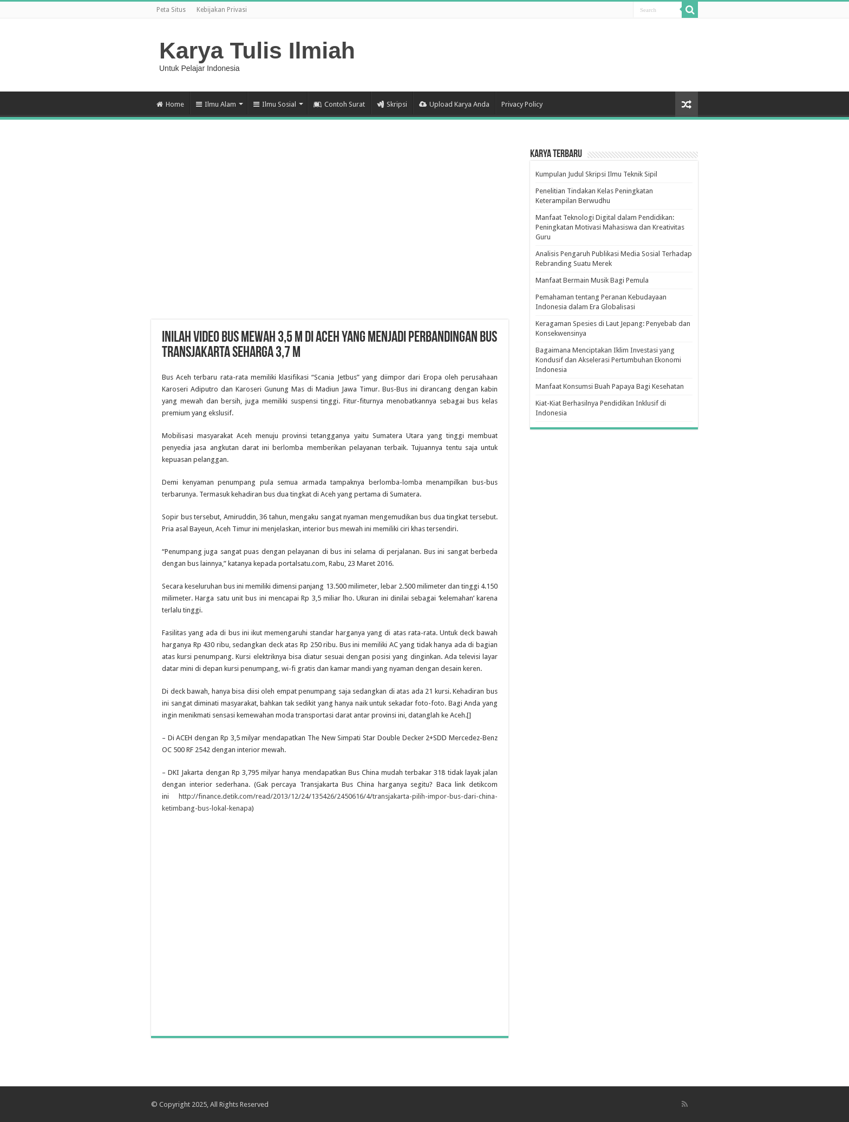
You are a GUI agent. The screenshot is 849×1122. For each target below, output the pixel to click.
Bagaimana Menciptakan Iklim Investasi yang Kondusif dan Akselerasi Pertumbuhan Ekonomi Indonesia (608, 360)
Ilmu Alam (216, 104)
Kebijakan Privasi (222, 10)
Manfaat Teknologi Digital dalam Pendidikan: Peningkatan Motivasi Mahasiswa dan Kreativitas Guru (609, 227)
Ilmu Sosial (274, 104)
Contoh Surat (339, 104)
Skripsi (392, 104)
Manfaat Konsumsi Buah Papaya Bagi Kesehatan (609, 386)
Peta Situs (171, 10)
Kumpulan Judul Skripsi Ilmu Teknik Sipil (596, 174)
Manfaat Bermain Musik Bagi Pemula (592, 280)
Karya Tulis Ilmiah (257, 50)
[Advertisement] (329, 233)
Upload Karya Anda (454, 104)
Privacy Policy (522, 104)
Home (170, 104)
